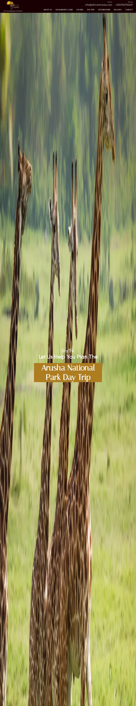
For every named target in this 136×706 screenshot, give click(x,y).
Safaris (79, 10)
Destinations (104, 10)
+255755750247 (124, 5)
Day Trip (91, 10)
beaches (118, 10)
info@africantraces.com (98, 5)
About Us (47, 10)
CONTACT (129, 10)
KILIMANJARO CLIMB (64, 10)
